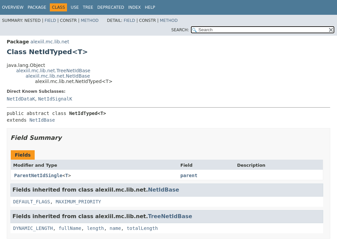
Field (50, 20)
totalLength (142, 228)
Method (90, 20)
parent (189, 175)
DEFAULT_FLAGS (31, 201)
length (95, 228)
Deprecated (110, 7)
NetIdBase (42, 120)
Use (75, 7)
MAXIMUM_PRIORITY (78, 201)
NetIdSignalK (55, 99)
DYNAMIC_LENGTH (33, 228)
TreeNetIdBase (170, 216)
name (115, 228)
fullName (70, 228)
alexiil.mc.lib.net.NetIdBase (58, 76)
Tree (88, 7)
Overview (13, 7)
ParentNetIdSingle (38, 175)
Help (150, 7)
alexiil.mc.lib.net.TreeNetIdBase (53, 70)
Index (134, 7)
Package (37, 7)
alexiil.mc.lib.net (49, 41)
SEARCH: (180, 30)
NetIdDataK (21, 99)
